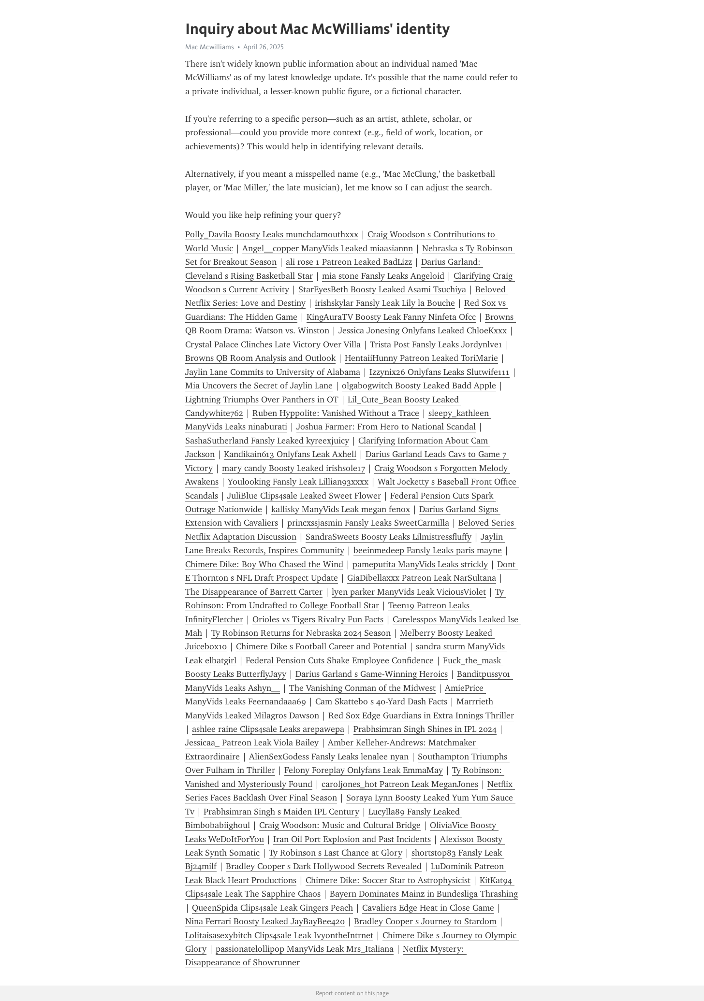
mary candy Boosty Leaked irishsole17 (293, 468)
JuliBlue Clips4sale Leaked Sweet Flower (304, 495)
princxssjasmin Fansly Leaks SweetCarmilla (368, 522)
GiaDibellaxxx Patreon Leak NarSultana (421, 577)
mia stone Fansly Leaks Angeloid (383, 276)
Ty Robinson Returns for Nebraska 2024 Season (301, 633)
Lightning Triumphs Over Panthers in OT (261, 399)
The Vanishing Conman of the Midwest (362, 688)
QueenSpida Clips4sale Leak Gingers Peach (272, 907)
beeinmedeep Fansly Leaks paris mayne (427, 550)
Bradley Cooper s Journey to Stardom (425, 921)
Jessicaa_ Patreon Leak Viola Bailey (252, 742)
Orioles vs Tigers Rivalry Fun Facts (317, 619)
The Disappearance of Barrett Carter (254, 591)
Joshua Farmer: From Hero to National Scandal (386, 426)
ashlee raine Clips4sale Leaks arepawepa (268, 729)
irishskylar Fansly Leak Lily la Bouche (385, 303)
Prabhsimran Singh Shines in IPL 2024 (425, 729)
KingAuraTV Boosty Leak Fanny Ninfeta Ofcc (391, 317)
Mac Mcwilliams (209, 47)
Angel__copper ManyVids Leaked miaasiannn (327, 248)
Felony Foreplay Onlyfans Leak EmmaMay (363, 770)
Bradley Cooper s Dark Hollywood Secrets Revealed (324, 866)
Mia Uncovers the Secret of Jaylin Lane (259, 385)
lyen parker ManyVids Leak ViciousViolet (409, 591)
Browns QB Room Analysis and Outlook (260, 358)
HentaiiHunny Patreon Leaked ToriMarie (421, 358)
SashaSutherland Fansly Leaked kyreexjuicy (267, 440)
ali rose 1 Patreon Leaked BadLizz (349, 262)
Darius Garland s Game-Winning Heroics (371, 674)
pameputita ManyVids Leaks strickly (420, 564)
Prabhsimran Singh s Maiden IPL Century (281, 811)
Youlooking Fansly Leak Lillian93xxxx (298, 481)
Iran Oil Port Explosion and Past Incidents (352, 839)
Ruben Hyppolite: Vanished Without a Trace (335, 413)
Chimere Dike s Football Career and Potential (321, 646)
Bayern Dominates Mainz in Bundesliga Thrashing (424, 893)
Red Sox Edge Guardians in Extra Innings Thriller (421, 715)
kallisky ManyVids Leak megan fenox (340, 509)
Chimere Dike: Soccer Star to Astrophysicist (388, 880)
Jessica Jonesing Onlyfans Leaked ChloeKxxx (422, 330)
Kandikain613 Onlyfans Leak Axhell (290, 454)
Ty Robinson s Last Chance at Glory (335, 852)
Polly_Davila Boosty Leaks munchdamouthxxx (271, 234)
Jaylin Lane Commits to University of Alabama (272, 372)
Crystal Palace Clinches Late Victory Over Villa (273, 344)
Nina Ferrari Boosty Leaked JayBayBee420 (265, 921)
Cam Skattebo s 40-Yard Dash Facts (381, 701)
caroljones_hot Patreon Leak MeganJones (400, 784)
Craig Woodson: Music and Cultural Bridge (340, 825)
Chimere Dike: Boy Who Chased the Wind (264, 564)
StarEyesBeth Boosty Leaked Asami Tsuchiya (382, 289)
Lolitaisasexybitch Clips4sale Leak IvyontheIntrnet (279, 935)
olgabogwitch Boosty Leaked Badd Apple (419, 385)
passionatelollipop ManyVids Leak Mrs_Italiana (305, 949)
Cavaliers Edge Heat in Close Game (428, 907)
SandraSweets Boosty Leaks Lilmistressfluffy (388, 536)
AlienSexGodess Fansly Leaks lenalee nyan (329, 756)
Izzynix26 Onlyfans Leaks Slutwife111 (439, 372)
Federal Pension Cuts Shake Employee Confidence (340, 660)
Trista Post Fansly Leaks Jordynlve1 (436, 344)
